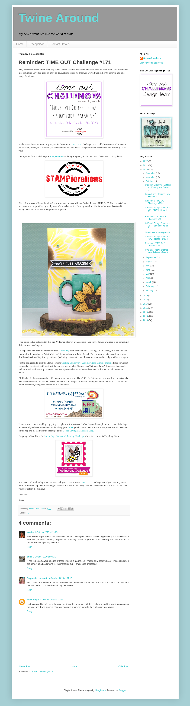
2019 (145, 295)
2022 (145, 161)
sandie (30, 532)
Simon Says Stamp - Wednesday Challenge (64, 436)
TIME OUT (76, 144)
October (150, 181)
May (148, 274)
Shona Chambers (152, 58)
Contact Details (60, 44)
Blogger (122, 690)
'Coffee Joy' (64, 350)
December (151, 173)
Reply (30, 547)
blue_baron (100, 690)
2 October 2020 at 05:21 (44, 557)
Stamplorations (57, 156)
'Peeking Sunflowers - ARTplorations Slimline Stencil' (87, 362)
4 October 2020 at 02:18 (51, 599)
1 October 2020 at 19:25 (46, 532)
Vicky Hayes (33, 599)
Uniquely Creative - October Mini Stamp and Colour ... (158, 187)
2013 (145, 320)
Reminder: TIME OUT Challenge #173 (155, 202)
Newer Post (25, 666)
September (151, 257)
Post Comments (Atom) (42, 671)
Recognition (37, 44)
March (149, 282)
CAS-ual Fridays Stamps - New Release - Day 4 (157, 237)
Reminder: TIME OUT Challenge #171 (155, 244)
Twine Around (59, 18)
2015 (145, 312)
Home (20, 44)
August (149, 261)
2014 (145, 316)
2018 (145, 299)
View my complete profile (151, 63)
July (148, 265)
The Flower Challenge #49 (157, 232)
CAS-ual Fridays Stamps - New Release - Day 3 (157, 251)
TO (28, 513)
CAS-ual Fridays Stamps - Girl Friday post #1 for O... (157, 226)
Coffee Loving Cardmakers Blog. (78, 430)
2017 (145, 304)
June (148, 270)
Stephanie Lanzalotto (37, 578)
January (150, 290)
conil (29, 557)
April (148, 278)
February (150, 286)
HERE (70, 427)
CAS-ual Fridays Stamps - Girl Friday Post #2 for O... (157, 210)
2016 (145, 308)
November (151, 177)
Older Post (123, 666)
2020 (145, 169)
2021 (145, 165)
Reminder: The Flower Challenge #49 (155, 217)
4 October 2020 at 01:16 (60, 578)
